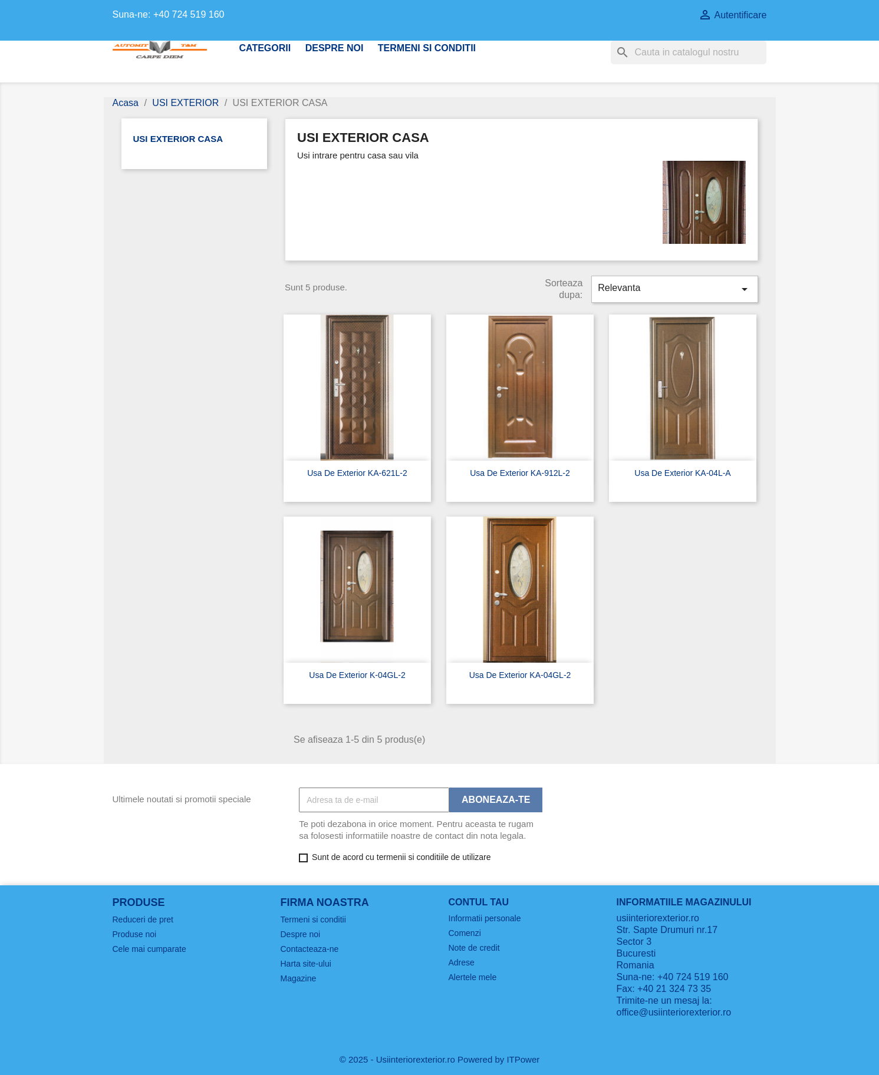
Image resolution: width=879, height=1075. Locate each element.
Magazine (299, 978)
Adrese (462, 962)
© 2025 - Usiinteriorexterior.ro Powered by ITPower (440, 1059)
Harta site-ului (306, 963)
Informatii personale (485, 918)
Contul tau (479, 902)
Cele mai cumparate (149, 949)
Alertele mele (473, 977)
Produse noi (135, 934)
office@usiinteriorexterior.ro (674, 1012)
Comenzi (465, 933)
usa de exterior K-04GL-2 (357, 675)
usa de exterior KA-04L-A (682, 473)
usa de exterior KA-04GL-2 (520, 675)
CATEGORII (265, 48)
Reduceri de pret (143, 919)
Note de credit (474, 947)
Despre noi (334, 48)
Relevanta (674, 289)
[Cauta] (688, 52)
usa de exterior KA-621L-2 (357, 473)
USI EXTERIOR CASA (178, 139)
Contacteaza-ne (310, 949)
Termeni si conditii (427, 48)
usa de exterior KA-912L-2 (520, 473)
